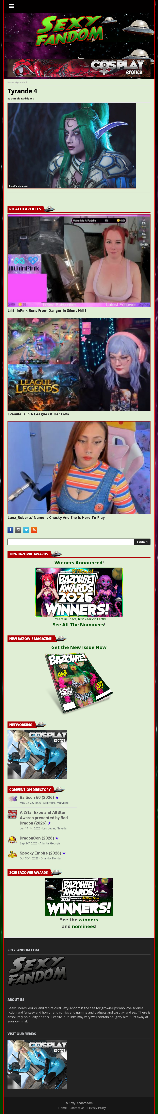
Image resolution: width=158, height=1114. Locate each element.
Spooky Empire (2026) (43, 853)
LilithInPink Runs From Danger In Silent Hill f (47, 310)
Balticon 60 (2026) (39, 797)
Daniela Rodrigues (22, 98)
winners (88, 919)
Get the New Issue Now (79, 647)
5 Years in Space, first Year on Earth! (79, 619)
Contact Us (77, 1108)
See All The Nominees (78, 624)
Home (11, 82)
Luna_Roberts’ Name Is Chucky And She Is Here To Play (56, 517)
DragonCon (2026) (39, 838)
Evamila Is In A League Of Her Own (38, 414)
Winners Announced (79, 562)
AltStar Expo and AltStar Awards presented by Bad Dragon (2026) (44, 817)
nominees (83, 926)
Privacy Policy (96, 1108)
